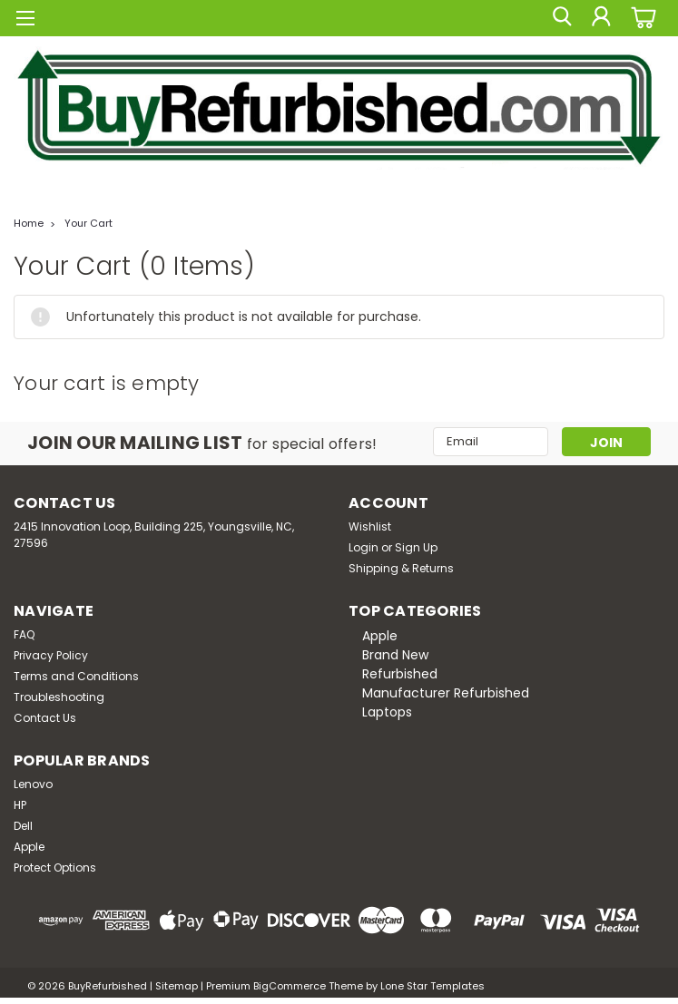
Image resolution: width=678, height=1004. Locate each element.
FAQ (24, 634)
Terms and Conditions (76, 676)
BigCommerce (289, 986)
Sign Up (416, 547)
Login (363, 547)
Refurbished (399, 674)
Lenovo (33, 784)
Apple (380, 636)
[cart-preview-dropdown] (641, 17)
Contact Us (45, 718)
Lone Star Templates (432, 986)
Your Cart (88, 223)
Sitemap (176, 986)
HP (20, 805)
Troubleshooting (59, 697)
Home (29, 223)
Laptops (387, 712)
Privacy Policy (51, 655)
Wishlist (370, 526)
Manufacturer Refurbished (445, 693)
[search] (560, 18)
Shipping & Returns (401, 568)
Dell (23, 825)
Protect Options (55, 867)
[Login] (600, 18)
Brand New (395, 655)
